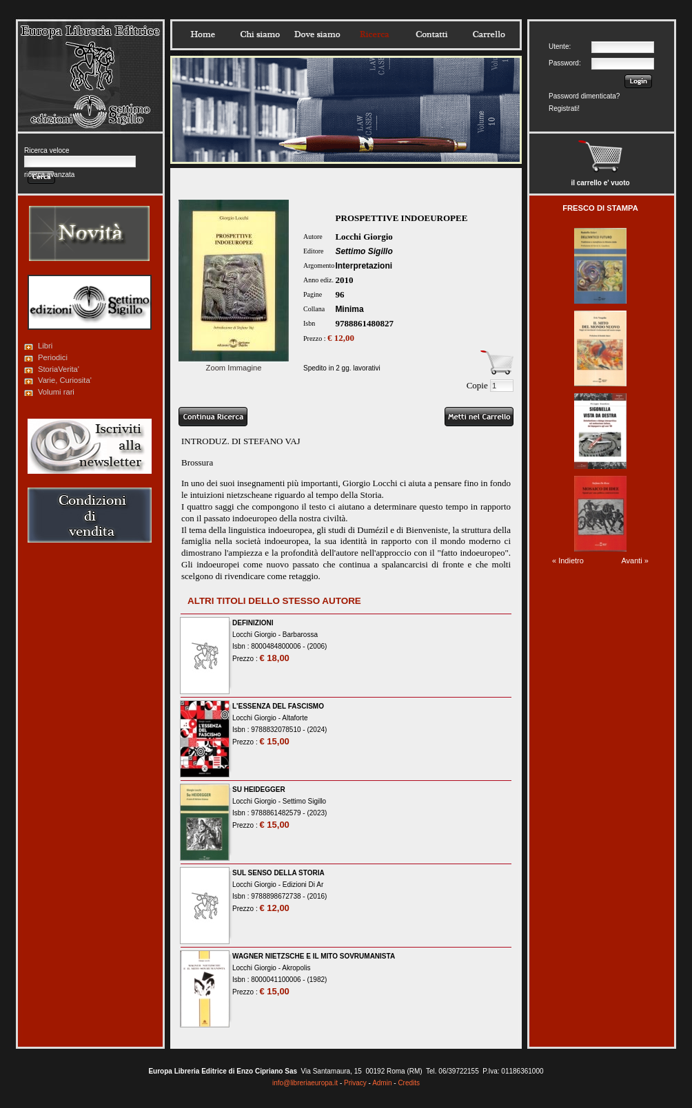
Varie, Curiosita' (65, 380)
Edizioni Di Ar (303, 884)
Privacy (355, 1083)
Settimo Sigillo (363, 251)
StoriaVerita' (58, 369)
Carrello (488, 34)
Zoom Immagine (234, 363)
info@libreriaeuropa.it (305, 1083)
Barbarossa (300, 634)
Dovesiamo (317, 34)
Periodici (53, 357)
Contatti (431, 34)
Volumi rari (56, 392)
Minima (349, 309)
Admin (381, 1083)
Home (202, 34)
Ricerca (374, 34)
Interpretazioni (363, 266)
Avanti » (635, 560)
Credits (409, 1083)
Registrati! (564, 108)
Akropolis (296, 968)
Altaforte (294, 718)
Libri (45, 346)
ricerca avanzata (49, 174)
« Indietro (568, 560)
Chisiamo (260, 34)
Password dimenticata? (584, 96)
